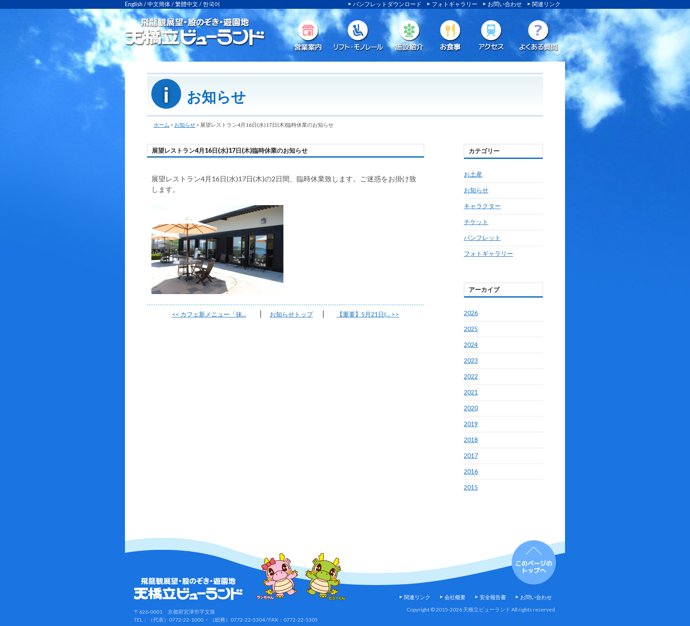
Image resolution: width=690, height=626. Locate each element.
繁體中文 (186, 3)
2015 (471, 487)
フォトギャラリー (454, 3)
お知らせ (184, 125)
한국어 (211, 3)
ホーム (161, 125)
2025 (471, 328)
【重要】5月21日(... (368, 314)
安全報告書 (493, 597)
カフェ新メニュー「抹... (209, 314)
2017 (471, 455)
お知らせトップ (291, 314)
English (134, 3)
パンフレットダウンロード (387, 3)
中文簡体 (158, 3)
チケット (476, 221)
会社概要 (455, 597)
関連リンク (546, 3)
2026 (471, 313)
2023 (471, 360)
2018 (471, 439)
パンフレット (482, 237)
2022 (471, 376)
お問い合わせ (505, 3)
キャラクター (482, 206)
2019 (471, 423)
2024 (471, 344)
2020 (471, 408)
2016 (471, 471)
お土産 (473, 174)
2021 (471, 392)
